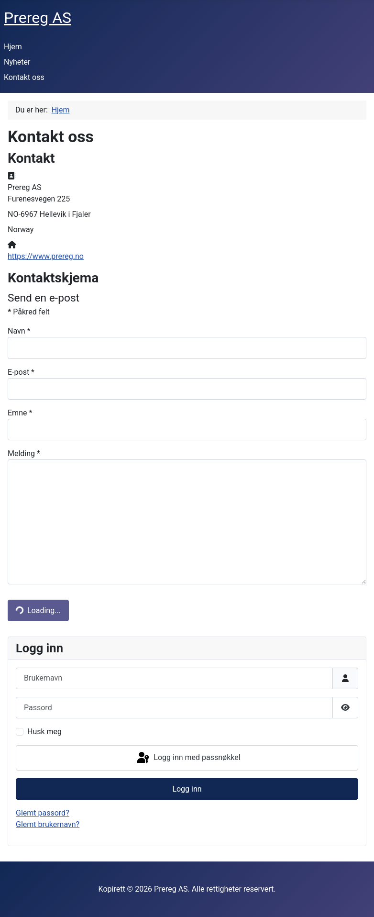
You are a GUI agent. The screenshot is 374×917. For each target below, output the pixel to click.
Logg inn (186, 789)
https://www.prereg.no (46, 256)
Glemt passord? (42, 812)
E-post (21, 372)
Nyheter (17, 62)
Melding (24, 453)
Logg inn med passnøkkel (187, 758)
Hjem (13, 46)
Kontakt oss (24, 77)
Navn (19, 330)
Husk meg (44, 731)
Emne (20, 412)
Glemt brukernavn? (47, 824)
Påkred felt (29, 311)
